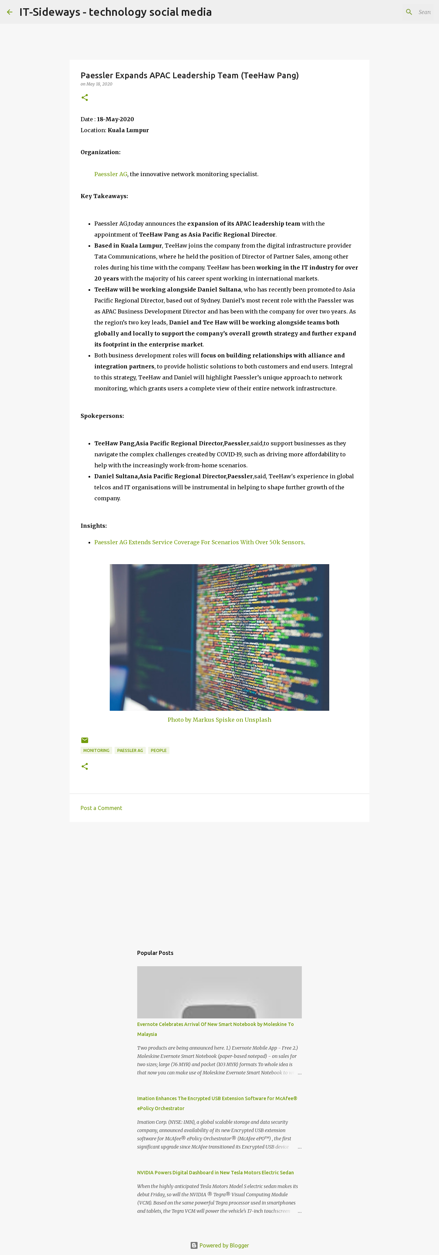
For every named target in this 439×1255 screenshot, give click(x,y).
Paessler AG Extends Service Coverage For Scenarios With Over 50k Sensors (199, 542)
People (159, 750)
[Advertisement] (219, 880)
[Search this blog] (397, 12)
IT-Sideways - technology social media (115, 11)
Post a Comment (101, 808)
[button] (85, 98)
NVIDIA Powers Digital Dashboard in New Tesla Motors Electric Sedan (215, 1172)
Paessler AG (110, 174)
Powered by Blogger (219, 1245)
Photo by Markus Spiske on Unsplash (219, 719)
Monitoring (96, 750)
